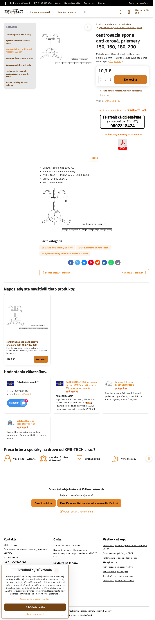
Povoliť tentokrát (43, 503)
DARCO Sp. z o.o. (112, 100)
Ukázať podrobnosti (35, 614)
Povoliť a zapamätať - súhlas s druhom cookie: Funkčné (89, 503)
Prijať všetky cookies (35, 607)
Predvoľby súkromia (69, 610)
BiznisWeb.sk (86, 615)
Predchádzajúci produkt (56, 272)
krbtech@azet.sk (23, 394)
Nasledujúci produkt (134, 272)
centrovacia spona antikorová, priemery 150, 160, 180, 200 (22, 343)
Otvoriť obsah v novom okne (76, 511)
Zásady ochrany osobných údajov (96, 610)
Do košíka (130, 80)
